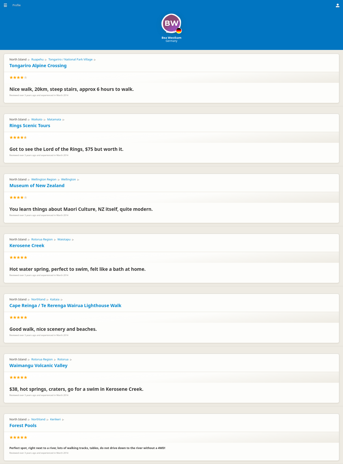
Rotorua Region (42, 239)
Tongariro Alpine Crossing (38, 65)
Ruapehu (37, 59)
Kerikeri (55, 419)
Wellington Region (43, 179)
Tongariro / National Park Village (70, 59)
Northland (38, 299)
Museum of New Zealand (36, 185)
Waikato (36, 119)
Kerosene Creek (26, 245)
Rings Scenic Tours (29, 125)
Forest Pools (22, 425)
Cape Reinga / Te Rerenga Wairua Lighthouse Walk (65, 305)
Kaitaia (54, 299)
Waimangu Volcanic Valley (38, 365)
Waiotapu (64, 239)
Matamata (54, 119)
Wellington (68, 179)
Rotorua (63, 359)
